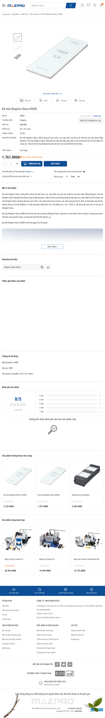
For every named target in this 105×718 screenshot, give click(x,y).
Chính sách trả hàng (44, 635)
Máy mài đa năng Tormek (11, 639)
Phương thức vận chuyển (46, 652)
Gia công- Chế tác (8, 644)
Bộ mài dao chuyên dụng (11, 635)
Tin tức (4, 615)
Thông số (61, 100)
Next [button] (100, 543)
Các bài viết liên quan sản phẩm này (16, 176)
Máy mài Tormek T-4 (46, 559)
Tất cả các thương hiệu (10, 610)
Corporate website (75, 708)
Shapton (28, 171)
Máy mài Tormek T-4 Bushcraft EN (86, 559)
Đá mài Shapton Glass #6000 (49, 495)
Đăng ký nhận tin (77, 635)
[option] (18, 37)
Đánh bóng (6, 648)
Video (43, 100)
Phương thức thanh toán (46, 648)
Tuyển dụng (6, 619)
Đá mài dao (6, 630)
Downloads (75, 639)
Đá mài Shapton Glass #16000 (15, 495)
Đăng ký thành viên (78, 630)
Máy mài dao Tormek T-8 (14, 559)
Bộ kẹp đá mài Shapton (80, 495)
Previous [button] (4, 543)
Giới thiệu (5, 606)
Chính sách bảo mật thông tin (48, 639)
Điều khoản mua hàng (45, 630)
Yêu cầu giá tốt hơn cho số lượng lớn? (69, 171)
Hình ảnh (25, 100)
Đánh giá (79, 100)
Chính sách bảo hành (44, 644)
